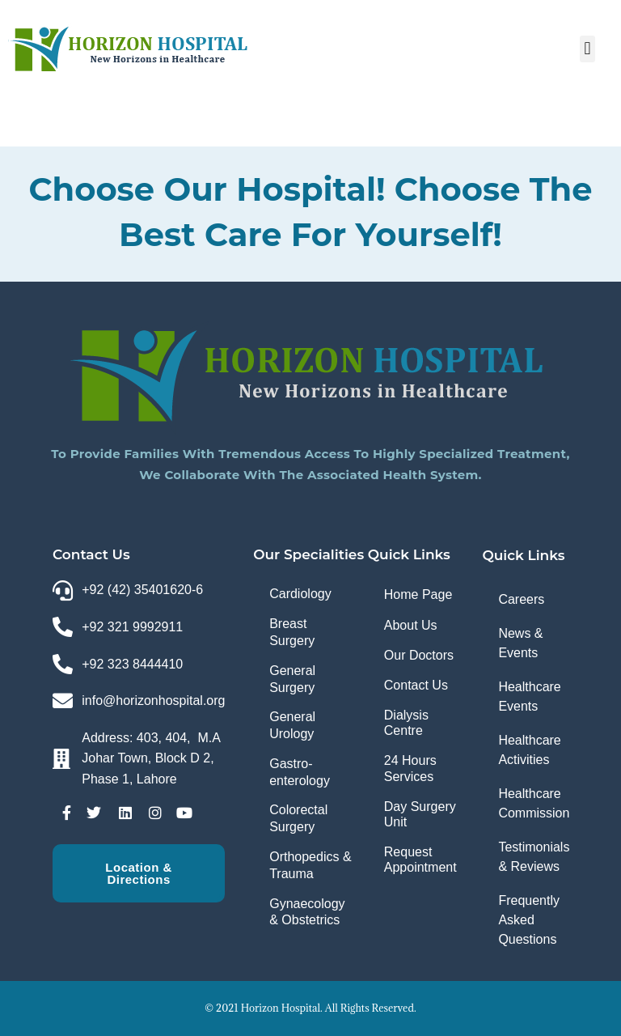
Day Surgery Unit (420, 814)
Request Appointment (420, 859)
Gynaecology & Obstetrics (306, 912)
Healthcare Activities (529, 749)
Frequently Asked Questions (529, 920)
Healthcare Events (529, 696)
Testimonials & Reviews (533, 856)
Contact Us (416, 685)
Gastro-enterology (299, 772)
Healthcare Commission (533, 803)
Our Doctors (419, 655)
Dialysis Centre (406, 722)
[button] (587, 49)
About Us (410, 625)
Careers (521, 599)
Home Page (418, 594)
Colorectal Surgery (298, 818)
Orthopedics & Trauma (310, 865)
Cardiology (300, 594)
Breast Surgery (292, 632)
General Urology (292, 725)
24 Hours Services (410, 768)
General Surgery (292, 679)
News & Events (520, 643)
